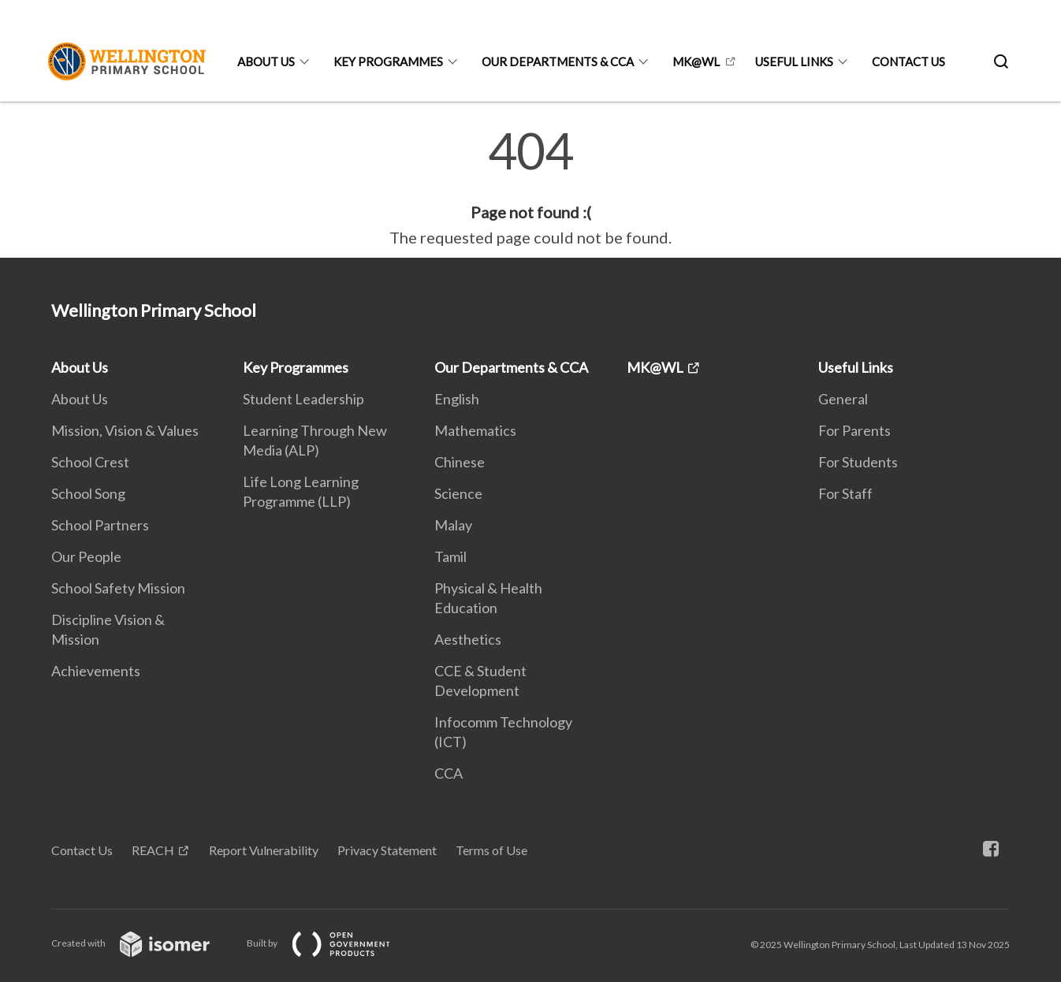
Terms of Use (491, 850)
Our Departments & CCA (558, 61)
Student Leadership (303, 398)
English (456, 398)
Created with (143, 943)
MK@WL (696, 61)
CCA (448, 773)
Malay (453, 525)
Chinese (459, 462)
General (843, 398)
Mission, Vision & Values (125, 430)
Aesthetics (467, 639)
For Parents (854, 430)
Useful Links (794, 61)
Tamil (450, 556)
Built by (331, 943)
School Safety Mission (118, 588)
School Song (88, 493)
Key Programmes (388, 61)
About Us (266, 61)
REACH (153, 850)
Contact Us (908, 61)
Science (458, 493)
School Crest (90, 462)
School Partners (100, 525)
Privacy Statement (387, 850)
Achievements (95, 670)
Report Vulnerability (263, 850)
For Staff (845, 493)
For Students (858, 462)
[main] (530, 187)
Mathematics (475, 430)
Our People (86, 556)
